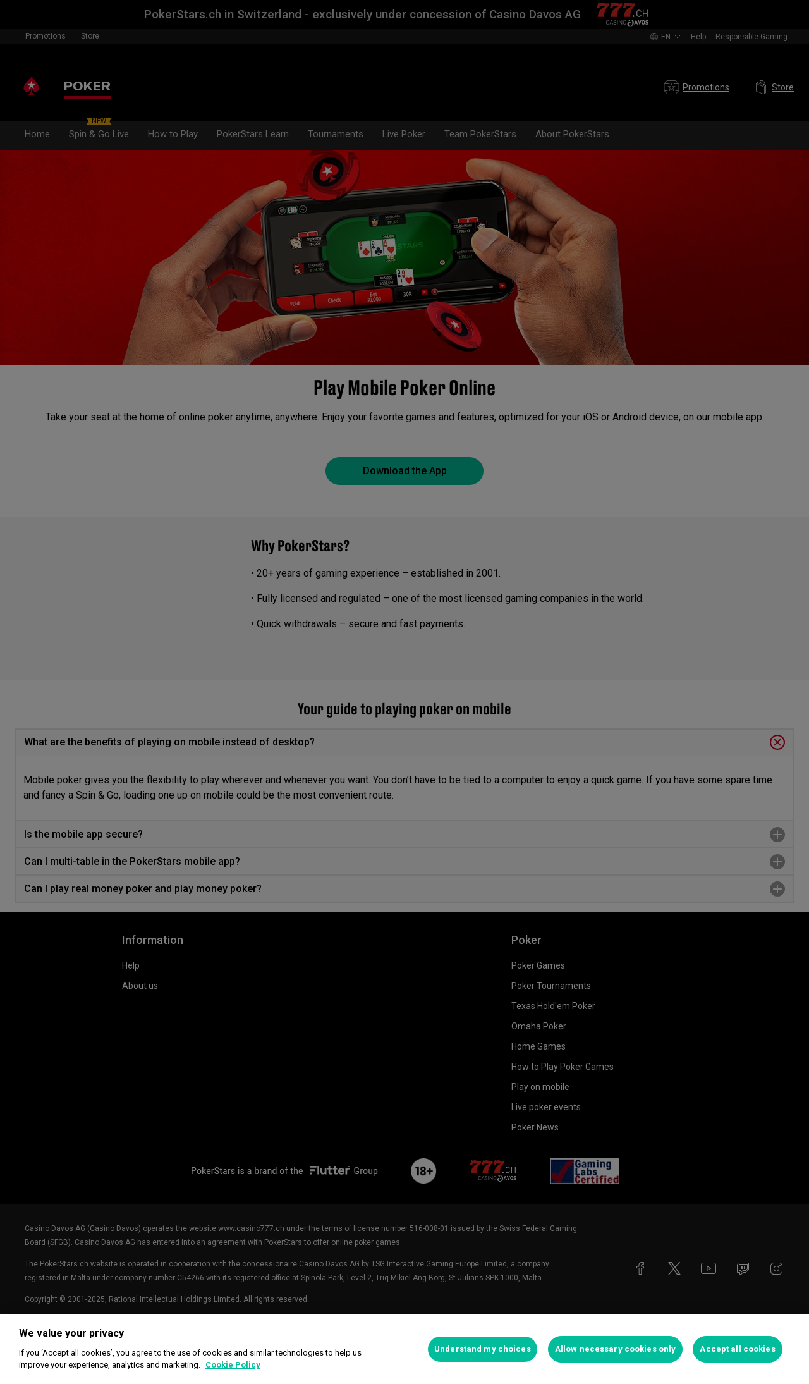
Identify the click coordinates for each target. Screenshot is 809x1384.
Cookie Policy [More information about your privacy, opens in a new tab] (232, 1364)
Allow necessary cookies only (615, 1349)
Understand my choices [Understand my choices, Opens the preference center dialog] (482, 1349)
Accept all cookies (737, 1349)
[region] (404, 1349)
